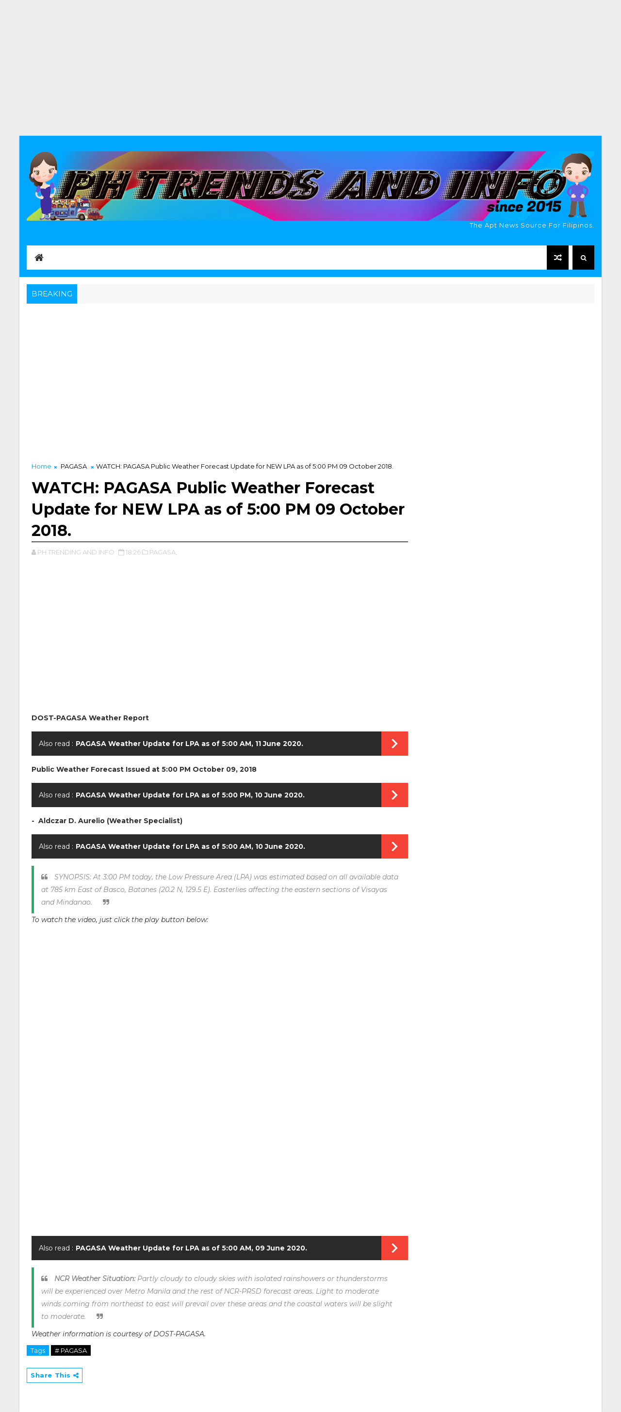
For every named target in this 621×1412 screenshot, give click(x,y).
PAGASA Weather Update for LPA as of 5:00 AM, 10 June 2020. (190, 846)
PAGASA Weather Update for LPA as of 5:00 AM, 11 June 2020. (189, 743)
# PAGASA (71, 1350)
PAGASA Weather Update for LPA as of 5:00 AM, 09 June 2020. (191, 1248)
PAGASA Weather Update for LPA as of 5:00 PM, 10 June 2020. (190, 795)
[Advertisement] (310, 68)
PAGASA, (163, 552)
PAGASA (74, 466)
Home (41, 466)
